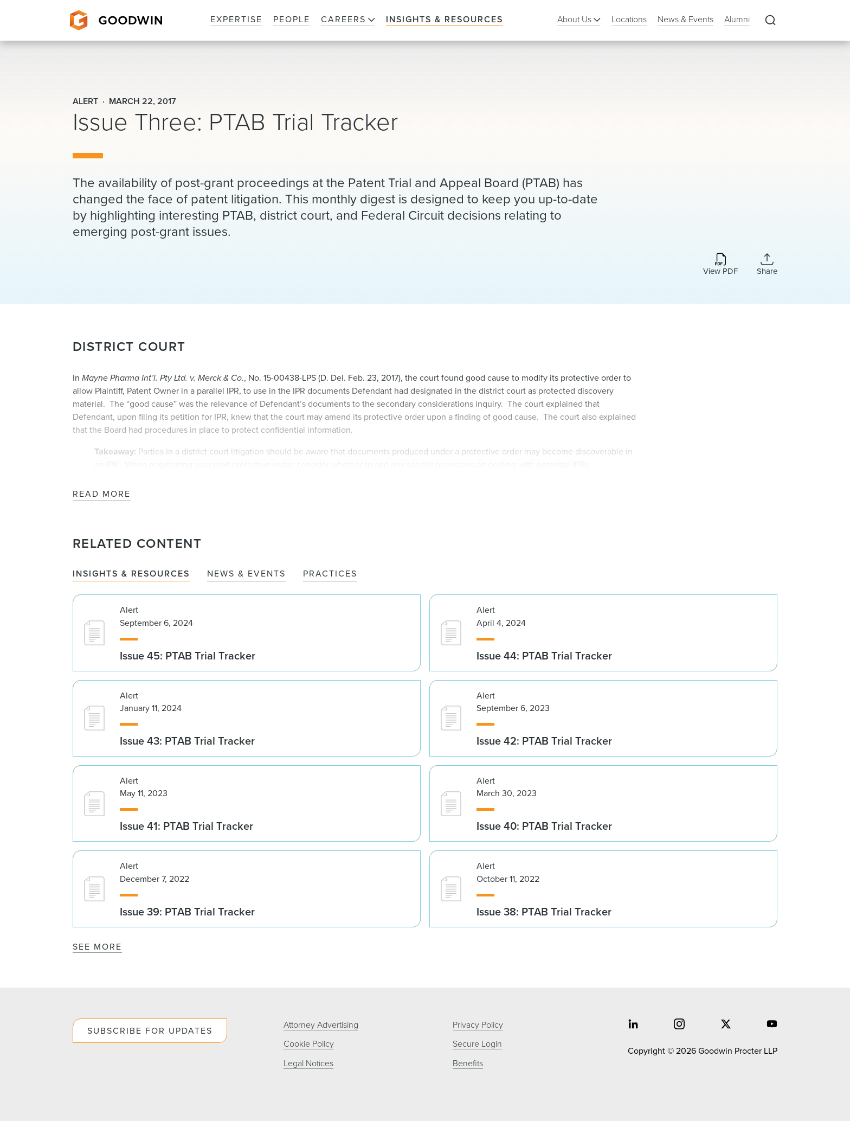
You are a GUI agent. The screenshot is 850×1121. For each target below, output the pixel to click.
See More (97, 946)
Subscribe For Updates (149, 1030)
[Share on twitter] (725, 1025)
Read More (102, 494)
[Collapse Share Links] (767, 264)
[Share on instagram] (679, 1025)
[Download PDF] (720, 265)
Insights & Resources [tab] (131, 574)
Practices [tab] (330, 574)
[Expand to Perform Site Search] (770, 20)
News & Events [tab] (246, 574)
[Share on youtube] (772, 1025)
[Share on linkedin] (633, 1025)
